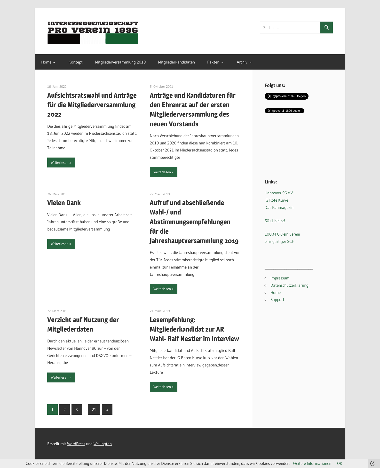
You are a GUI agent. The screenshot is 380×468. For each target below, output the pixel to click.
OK (339, 463)
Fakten (213, 61)
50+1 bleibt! (275, 220)
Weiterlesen (59, 162)
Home (46, 61)
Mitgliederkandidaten (176, 61)
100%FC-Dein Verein (282, 234)
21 (94, 409)
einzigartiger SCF (279, 241)
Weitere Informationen (312, 463)
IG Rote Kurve (276, 200)
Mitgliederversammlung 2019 (120, 61)
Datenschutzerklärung (289, 285)
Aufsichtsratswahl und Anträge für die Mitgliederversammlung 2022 (92, 104)
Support (277, 299)
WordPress (76, 443)
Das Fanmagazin (279, 207)
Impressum (279, 277)
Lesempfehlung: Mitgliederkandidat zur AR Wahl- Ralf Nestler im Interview (194, 329)
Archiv (242, 61)
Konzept (76, 61)
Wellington (103, 443)
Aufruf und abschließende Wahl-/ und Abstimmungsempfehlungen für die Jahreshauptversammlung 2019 (194, 221)
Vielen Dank (64, 202)
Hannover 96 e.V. (279, 192)
